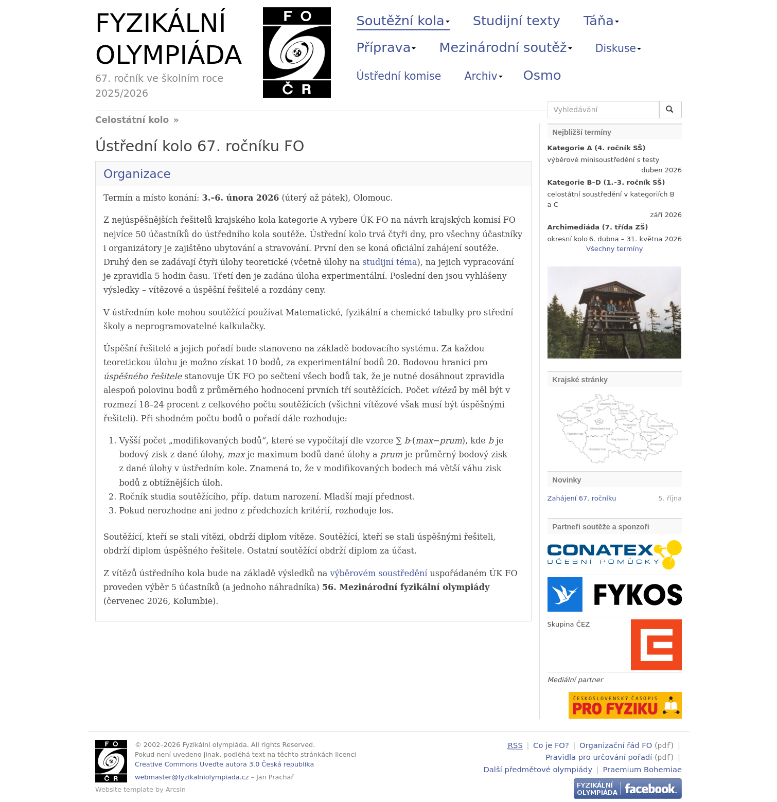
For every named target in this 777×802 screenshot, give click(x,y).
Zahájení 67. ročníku (582, 498)
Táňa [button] (601, 20)
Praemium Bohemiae (642, 767)
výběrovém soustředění (378, 573)
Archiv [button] (484, 76)
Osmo (542, 75)
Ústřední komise (399, 76)
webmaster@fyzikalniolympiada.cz (192, 777)
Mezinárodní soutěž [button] (505, 47)
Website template (124, 789)
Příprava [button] (386, 47)
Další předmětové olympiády (538, 767)
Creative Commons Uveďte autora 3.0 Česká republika (224, 764)
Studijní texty (516, 20)
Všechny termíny (614, 249)
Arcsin (176, 789)
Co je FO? (551, 745)
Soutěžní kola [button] (403, 20)
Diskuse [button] (618, 48)
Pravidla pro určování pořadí (598, 756)
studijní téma (389, 262)
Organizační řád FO (615, 745)
